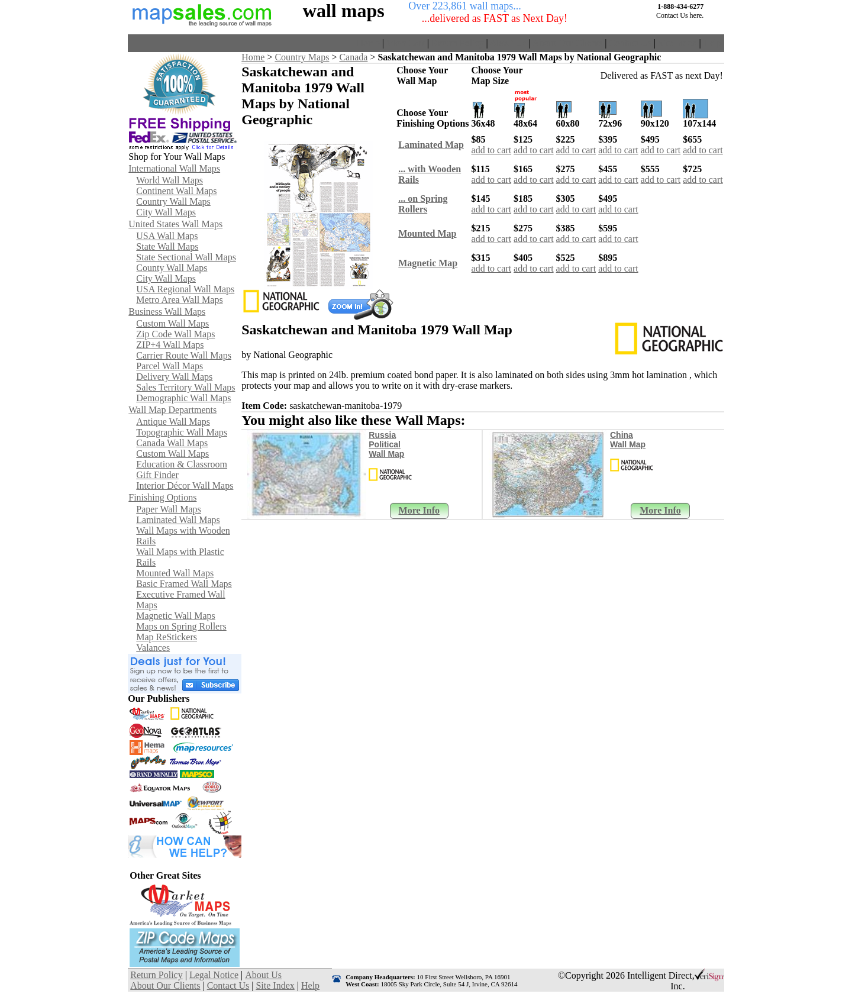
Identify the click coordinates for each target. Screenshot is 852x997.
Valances (153, 648)
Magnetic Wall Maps (175, 616)
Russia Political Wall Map (386, 444)
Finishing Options (162, 497)
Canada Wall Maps (172, 443)
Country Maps (302, 57)
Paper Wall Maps (168, 509)
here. (697, 15)
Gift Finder (157, 475)
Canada (353, 57)
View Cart (405, 43)
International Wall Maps (174, 168)
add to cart (492, 150)
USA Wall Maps (167, 236)
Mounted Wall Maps (175, 573)
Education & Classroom (181, 464)
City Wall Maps (166, 212)
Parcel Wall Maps (169, 366)
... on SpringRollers (422, 203)
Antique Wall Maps (173, 422)
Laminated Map (431, 145)
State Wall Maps (167, 246)
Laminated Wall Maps (178, 520)
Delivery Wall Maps (174, 377)
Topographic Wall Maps (181, 432)
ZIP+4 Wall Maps (170, 345)
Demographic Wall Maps (183, 398)
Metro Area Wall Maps (179, 300)
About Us (508, 43)
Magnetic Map (427, 263)
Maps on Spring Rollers (181, 626)
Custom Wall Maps (172, 323)
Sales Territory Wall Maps (185, 387)
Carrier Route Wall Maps (183, 355)
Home (368, 43)
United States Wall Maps (175, 224)
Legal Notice (213, 975)
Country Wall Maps (173, 201)
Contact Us (630, 43)
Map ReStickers (166, 637)
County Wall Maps (171, 268)
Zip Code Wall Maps (175, 334)
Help (712, 43)
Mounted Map (427, 233)
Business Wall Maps (166, 311)
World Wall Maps (169, 180)
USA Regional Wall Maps (185, 289)
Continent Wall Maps (176, 191)
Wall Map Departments (172, 410)
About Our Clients (567, 43)
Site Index (677, 43)
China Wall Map (628, 439)
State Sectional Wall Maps (186, 257)
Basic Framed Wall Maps (184, 584)
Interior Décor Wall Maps (184, 485)
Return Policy (457, 43)
